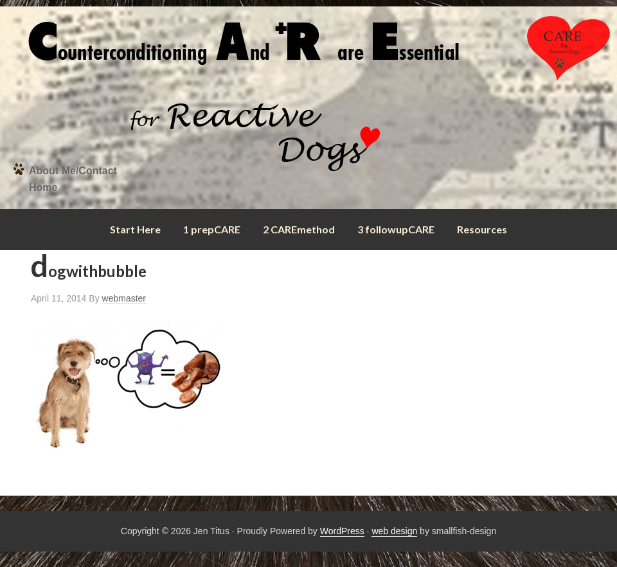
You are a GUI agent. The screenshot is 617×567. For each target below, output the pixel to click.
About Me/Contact (73, 170)
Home (43, 187)
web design (394, 531)
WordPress (342, 531)
